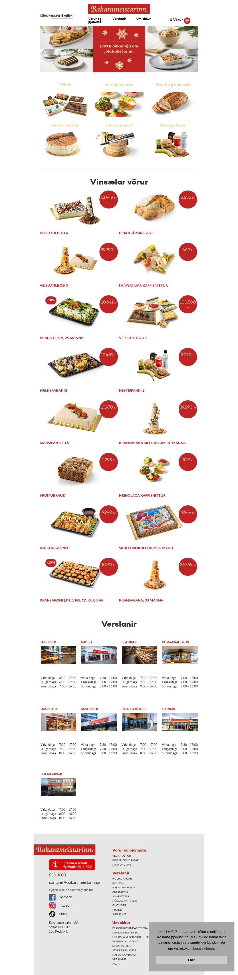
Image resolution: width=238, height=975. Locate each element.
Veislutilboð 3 (54, 285)
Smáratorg (49, 709)
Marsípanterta (54, 443)
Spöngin (168, 709)
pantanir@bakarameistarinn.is (75, 882)
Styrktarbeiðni (123, 945)
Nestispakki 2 (131, 390)
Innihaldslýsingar (125, 860)
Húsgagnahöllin (175, 642)
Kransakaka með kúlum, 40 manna (152, 443)
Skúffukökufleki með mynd (146, 548)
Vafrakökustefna (125, 941)
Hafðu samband (124, 954)
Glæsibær (129, 642)
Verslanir (119, 19)
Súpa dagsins (121, 864)
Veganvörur (121, 855)
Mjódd (86, 642)
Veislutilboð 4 (54, 233)
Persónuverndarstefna (130, 928)
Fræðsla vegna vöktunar (131, 937)
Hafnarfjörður (133, 709)
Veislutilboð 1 (133, 338)
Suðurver (48, 642)
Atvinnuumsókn (124, 950)
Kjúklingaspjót (55, 548)
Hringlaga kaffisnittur (142, 495)
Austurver (89, 709)
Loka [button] (192, 960)
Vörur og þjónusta (95, 20)
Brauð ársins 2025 (136, 233)
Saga (115, 963)
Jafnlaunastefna (125, 932)
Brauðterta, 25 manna (61, 338)
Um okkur (143, 19)
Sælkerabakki (53, 390)
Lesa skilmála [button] (204, 948)
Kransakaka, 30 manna (141, 600)
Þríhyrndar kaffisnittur (143, 285)
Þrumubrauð (52, 495)
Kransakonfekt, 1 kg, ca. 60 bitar (71, 600)
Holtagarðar (51, 774)
